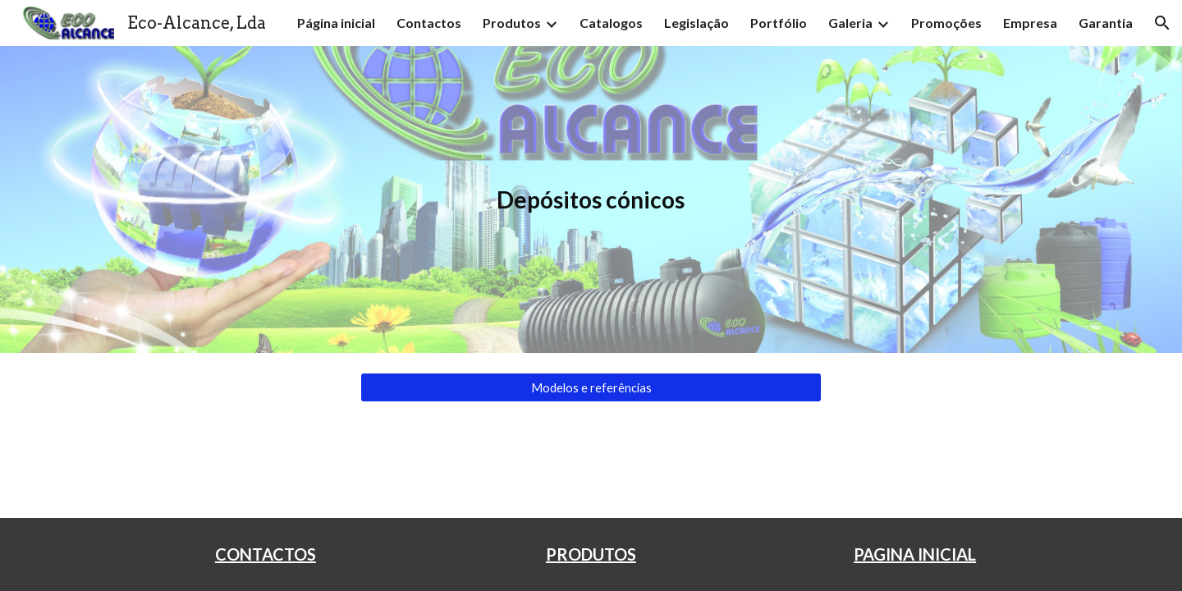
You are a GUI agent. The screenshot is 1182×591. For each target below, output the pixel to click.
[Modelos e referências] (591, 387)
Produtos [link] (512, 22)
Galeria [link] (850, 22)
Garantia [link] (1106, 22)
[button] (1162, 23)
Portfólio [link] (778, 22)
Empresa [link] (1030, 22)
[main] (591, 200)
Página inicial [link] (336, 22)
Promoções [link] (946, 22)
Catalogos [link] (611, 22)
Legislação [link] (696, 22)
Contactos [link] (428, 22)
